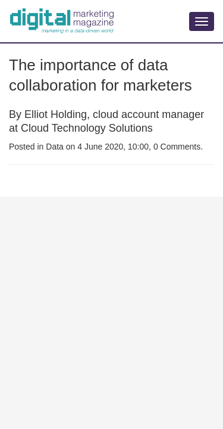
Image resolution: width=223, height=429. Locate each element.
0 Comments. (178, 146)
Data (55, 146)
